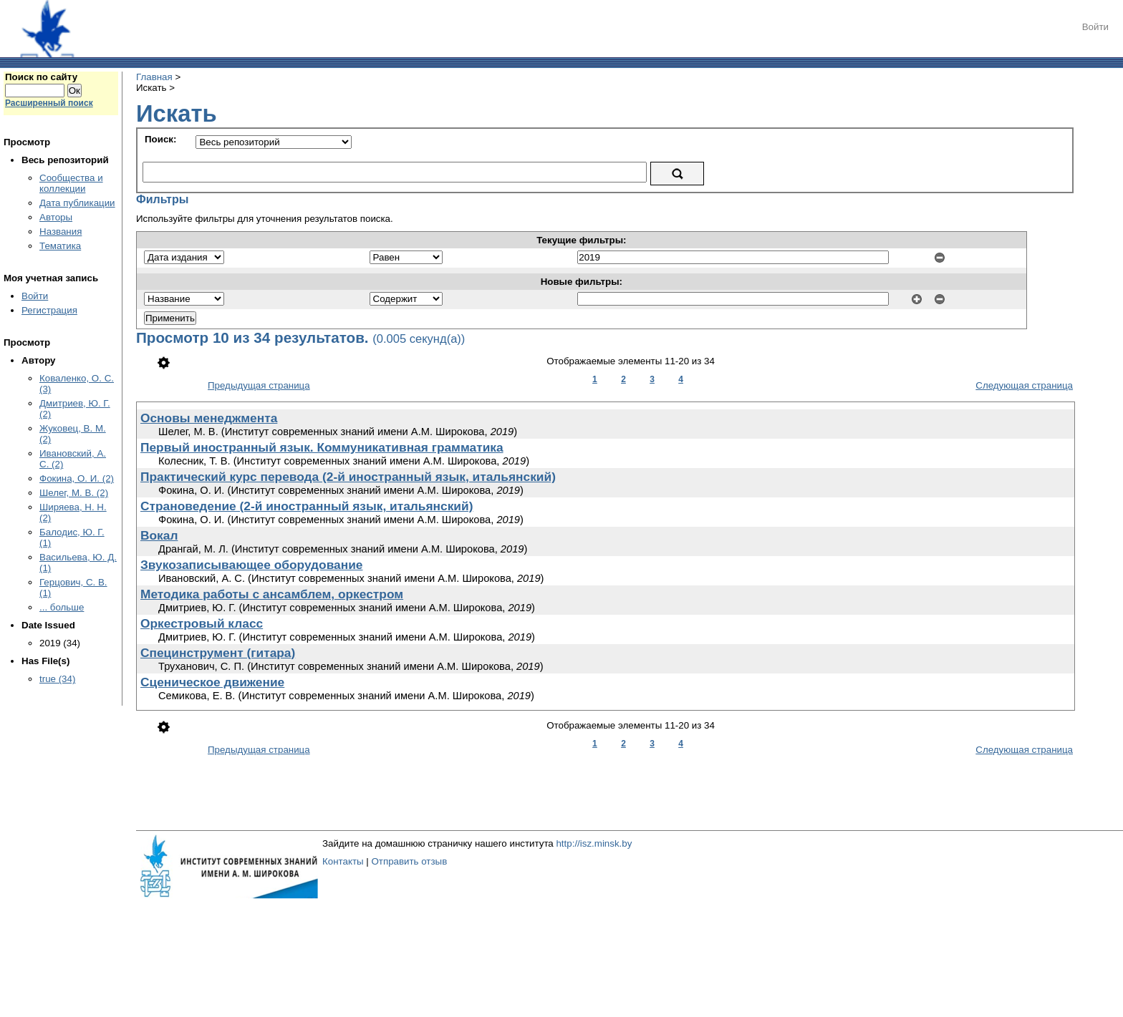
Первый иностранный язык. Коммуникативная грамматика (321, 447)
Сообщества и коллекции (71, 183)
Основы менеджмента (208, 418)
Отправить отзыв (409, 861)
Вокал (159, 535)
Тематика (60, 245)
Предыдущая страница (259, 385)
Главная (154, 77)
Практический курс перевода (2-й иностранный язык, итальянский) (348, 476)
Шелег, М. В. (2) (73, 492)
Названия (60, 231)
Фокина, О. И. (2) (76, 478)
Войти (1095, 26)
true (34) (57, 678)
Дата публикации (77, 203)
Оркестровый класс (201, 623)
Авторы (55, 217)
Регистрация (49, 310)
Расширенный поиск (49, 103)
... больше (61, 607)
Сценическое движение (212, 682)
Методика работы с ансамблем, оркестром (271, 594)
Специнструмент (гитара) (217, 653)
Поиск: (160, 139)
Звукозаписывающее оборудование (251, 565)
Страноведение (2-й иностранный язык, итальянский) (306, 506)
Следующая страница (1024, 385)
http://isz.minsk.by (594, 843)
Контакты (343, 861)
